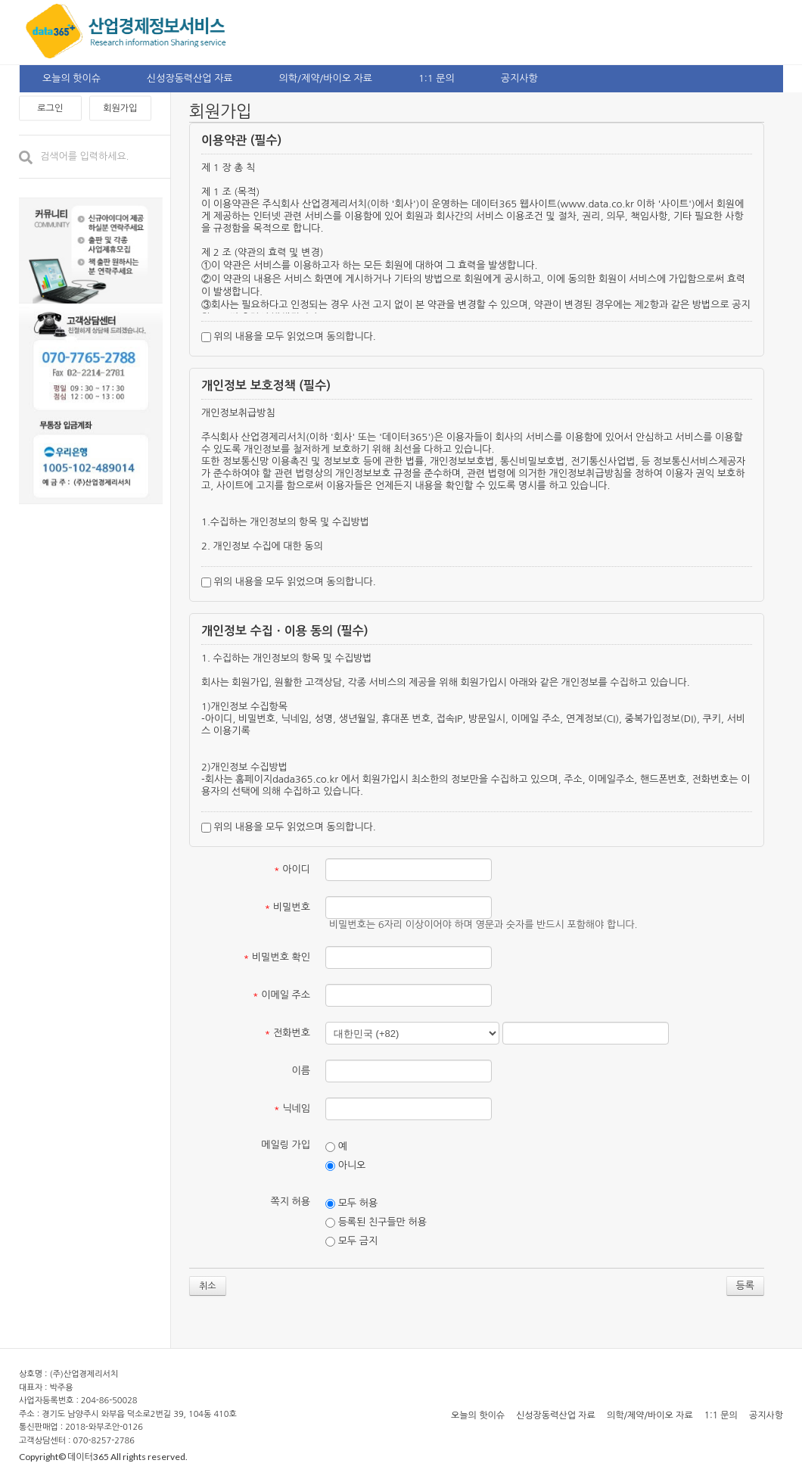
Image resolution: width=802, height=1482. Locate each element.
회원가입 (120, 108)
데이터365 (88, 1456)
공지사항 (519, 78)
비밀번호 (287, 907)
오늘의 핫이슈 (71, 78)
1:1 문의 (436, 78)
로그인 (50, 108)
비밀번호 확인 (277, 957)
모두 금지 (351, 1241)
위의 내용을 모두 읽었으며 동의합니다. (288, 337)
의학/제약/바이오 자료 (325, 78)
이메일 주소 (281, 995)
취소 (207, 1286)
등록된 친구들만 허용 (376, 1222)
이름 (301, 1071)
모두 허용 (351, 1203)
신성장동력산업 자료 (190, 78)
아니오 (345, 1165)
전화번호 (287, 1033)
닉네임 (292, 1108)
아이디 (292, 869)
